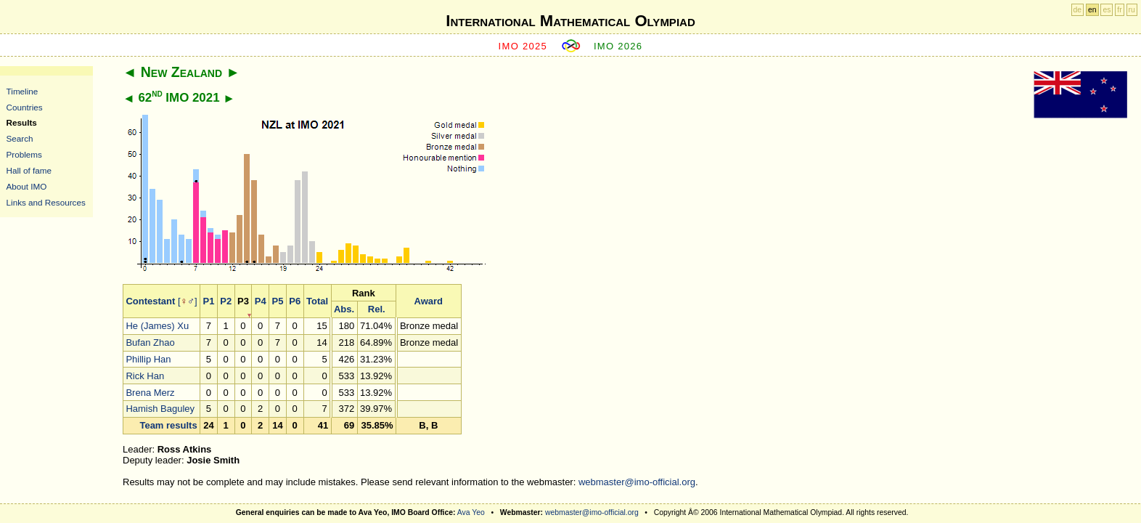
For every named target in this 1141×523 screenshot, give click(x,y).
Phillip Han (148, 359)
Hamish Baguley (160, 408)
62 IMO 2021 (178, 98)
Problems (24, 154)
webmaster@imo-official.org (636, 482)
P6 (294, 301)
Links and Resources (46, 202)
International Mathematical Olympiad (570, 21)
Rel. (376, 309)
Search (20, 138)
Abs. (344, 309)
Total (317, 301)
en (1092, 10)
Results (22, 122)
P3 (243, 301)
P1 (209, 301)
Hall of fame (29, 170)
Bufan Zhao (150, 342)
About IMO (27, 186)
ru (1132, 10)
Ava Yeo (471, 512)
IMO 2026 (618, 46)
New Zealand (181, 72)
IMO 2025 (523, 46)
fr (1119, 10)
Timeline (22, 91)
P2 (226, 301)
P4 (260, 301)
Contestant (150, 301)
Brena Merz (150, 392)
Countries (25, 107)
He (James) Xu (157, 325)
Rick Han (145, 375)
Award (428, 301)
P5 (278, 301)
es (1107, 10)
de (1077, 10)
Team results (168, 425)
